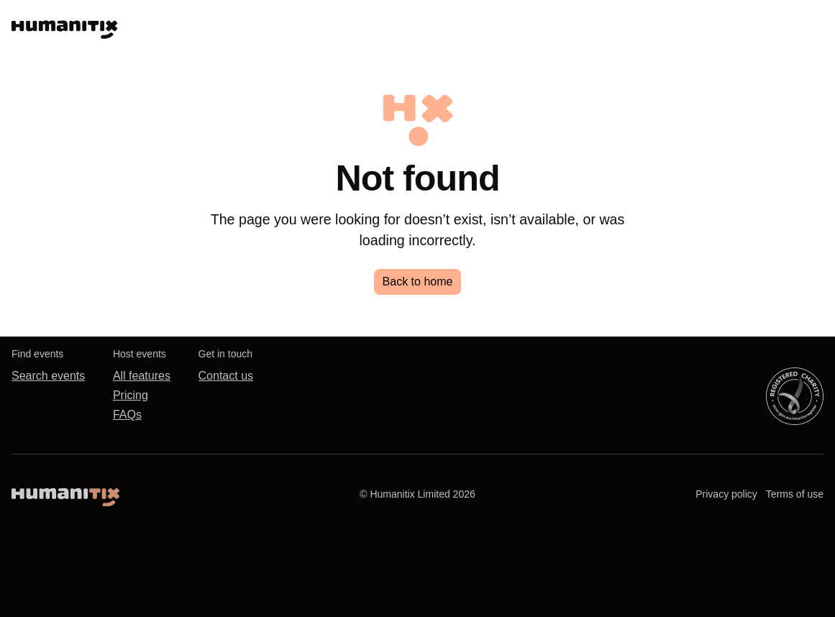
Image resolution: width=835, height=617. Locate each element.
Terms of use (794, 494)
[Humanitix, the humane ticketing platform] (64, 26)
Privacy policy (726, 494)
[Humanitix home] (65, 493)
